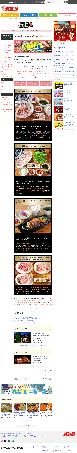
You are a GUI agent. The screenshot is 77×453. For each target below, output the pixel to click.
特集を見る (67, 15)
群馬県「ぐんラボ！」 (36, 449)
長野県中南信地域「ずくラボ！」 (70, 447)
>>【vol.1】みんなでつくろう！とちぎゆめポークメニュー (28, 317)
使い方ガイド (4, 435)
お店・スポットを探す (10, 15)
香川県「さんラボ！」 (46, 449)
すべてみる (26, 425)
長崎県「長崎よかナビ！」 (69, 446)
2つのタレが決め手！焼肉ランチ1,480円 (20, 84)
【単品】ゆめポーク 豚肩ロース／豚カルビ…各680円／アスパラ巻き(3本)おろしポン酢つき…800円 (6, 68)
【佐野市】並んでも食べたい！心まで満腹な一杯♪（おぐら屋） (6, 414)
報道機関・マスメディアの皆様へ (29, 437)
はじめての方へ (23, 2)
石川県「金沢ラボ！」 (36, 450)
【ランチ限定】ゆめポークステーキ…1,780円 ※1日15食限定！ (6, 59)
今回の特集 (3, 74)
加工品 (2, 89)
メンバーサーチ (31, 2)
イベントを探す (29, 15)
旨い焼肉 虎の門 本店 (38, 333)
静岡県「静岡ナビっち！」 (58, 446)
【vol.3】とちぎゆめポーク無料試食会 (44, 379)
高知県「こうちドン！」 (68, 450)
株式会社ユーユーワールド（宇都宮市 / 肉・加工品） (6, 111)
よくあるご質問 (11, 435)
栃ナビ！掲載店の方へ (15, 437)
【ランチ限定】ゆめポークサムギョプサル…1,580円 (6, 52)
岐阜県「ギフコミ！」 (57, 447)
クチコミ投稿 (39, 2)
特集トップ (33, 378)
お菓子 (2, 86)
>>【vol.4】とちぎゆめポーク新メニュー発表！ (25, 322)
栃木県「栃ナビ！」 (35, 446)
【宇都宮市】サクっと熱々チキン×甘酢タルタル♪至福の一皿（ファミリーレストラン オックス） (32, 416)
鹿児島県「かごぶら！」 (46, 450)
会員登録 (11, 2)
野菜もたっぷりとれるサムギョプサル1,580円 (33, 84)
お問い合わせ (22, 435)
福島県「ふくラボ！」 (36, 447)
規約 (17, 435)
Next (49, 109)
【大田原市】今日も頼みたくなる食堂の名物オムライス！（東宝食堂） (19, 414)
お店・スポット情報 (23, 345)
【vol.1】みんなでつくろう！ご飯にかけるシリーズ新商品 (21, 379)
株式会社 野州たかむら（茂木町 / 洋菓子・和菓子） (6, 104)
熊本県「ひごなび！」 (46, 446)
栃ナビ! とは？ (69, 437)
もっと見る (72, 76)
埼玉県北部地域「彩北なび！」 (57, 451)
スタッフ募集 (41, 437)
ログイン (16, 2)
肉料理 (2, 82)
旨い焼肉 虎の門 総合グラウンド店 (42, 356)
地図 (33, 345)
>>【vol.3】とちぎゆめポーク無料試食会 (23, 320)
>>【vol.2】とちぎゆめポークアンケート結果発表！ (26, 318)
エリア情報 (48, 15)
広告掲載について (5, 437)
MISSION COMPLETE (6, 42)
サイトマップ (30, 435)
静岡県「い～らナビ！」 (68, 449)
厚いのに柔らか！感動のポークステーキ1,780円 (46, 84)
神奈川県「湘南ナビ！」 (57, 449)
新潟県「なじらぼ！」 (46, 447)
